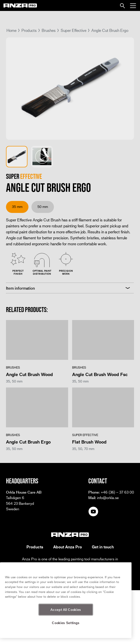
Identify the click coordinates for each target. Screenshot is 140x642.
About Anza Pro (67, 546)
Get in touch (103, 546)
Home (11, 30)
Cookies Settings (66, 623)
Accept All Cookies (65, 609)
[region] (66, 600)
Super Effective (73, 30)
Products (29, 30)
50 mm (42, 206)
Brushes (49, 30)
